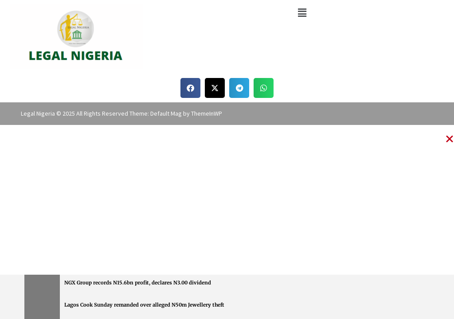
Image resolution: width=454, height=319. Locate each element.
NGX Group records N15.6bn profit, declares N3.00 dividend (137, 283)
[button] (301, 12)
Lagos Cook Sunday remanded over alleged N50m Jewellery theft (144, 305)
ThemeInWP (206, 113)
